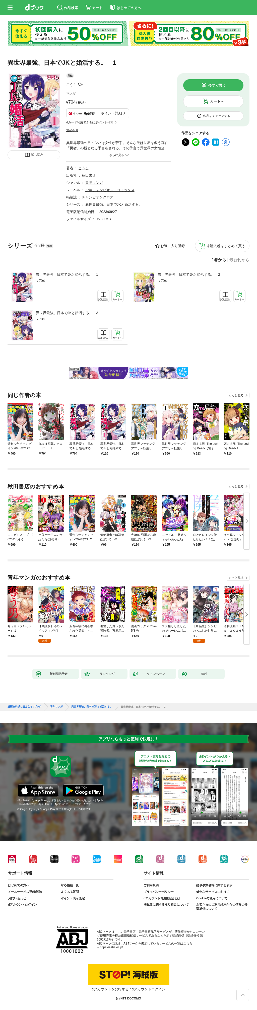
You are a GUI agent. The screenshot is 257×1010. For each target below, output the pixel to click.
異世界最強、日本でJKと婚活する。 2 (189, 274)
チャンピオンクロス (97, 197)
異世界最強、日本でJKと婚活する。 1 (67, 274)
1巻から (219, 260)
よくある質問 (70, 892)
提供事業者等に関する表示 (214, 885)
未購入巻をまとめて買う (226, 246)
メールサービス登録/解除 (25, 892)
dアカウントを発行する (110, 989)
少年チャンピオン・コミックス (110, 190)
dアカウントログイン (22, 904)
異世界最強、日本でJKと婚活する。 (113, 204)
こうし (71, 85)
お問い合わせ (17, 898)
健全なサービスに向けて (212, 892)
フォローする (80, 84)
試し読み (37, 154)
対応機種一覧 (70, 885)
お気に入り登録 (172, 246)
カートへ (217, 101)
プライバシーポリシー (159, 892)
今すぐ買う (217, 85)
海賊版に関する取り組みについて (166, 904)
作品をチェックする (216, 116)
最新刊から (239, 260)
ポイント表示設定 (73, 898)
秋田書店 (89, 175)
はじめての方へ (18, 885)
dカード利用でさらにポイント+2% (89, 122)
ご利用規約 (151, 885)
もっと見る (236, 395)
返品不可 (72, 130)
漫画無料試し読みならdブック (25, 706)
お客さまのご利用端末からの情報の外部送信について (221, 906)
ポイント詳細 (111, 113)
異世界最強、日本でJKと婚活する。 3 (67, 313)
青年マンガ (94, 183)
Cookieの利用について (211, 898)
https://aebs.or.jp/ (111, 947)
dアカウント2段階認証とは (162, 898)
